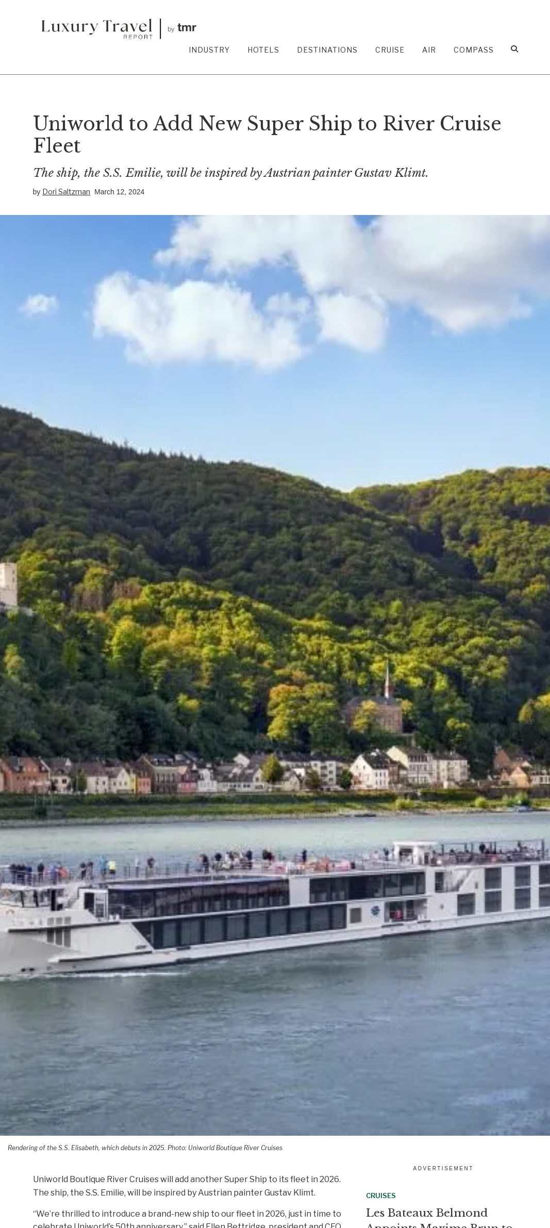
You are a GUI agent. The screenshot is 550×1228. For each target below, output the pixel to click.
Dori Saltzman (66, 191)
